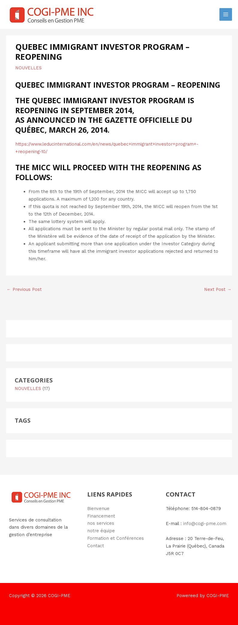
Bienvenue (98, 508)
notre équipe (101, 530)
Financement (101, 516)
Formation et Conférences (115, 538)
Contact (95, 545)
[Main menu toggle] (225, 14)
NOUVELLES (28, 68)
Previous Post (24, 289)
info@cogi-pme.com (204, 523)
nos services (100, 523)
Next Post (217, 289)
